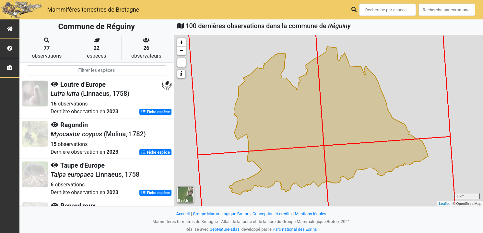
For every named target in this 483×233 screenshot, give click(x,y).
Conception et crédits (272, 213)
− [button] (181, 51)
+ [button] (181, 42)
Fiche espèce (155, 112)
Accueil (183, 213)
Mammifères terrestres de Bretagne (93, 9)
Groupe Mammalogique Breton (221, 213)
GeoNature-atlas (224, 229)
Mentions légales (310, 213)
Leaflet (444, 203)
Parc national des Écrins (295, 229)
